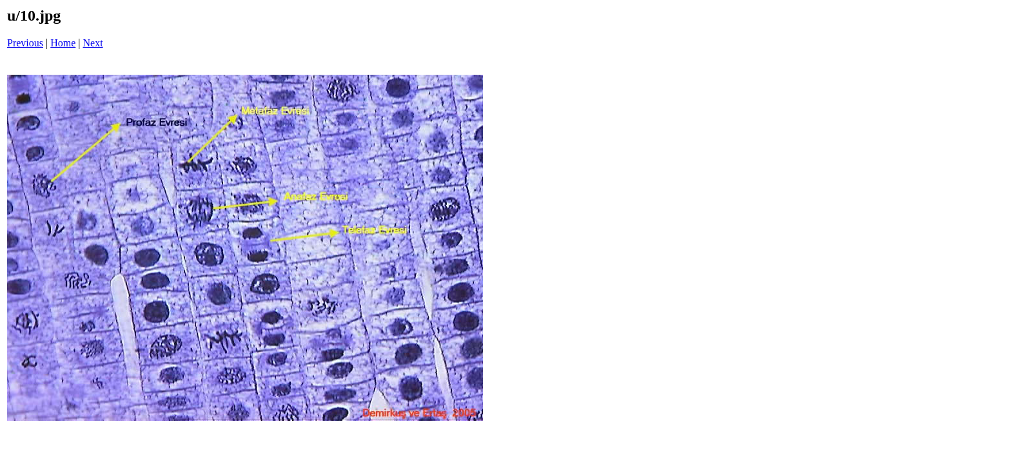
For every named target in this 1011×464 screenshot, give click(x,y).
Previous (25, 42)
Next (93, 42)
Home (62, 42)
